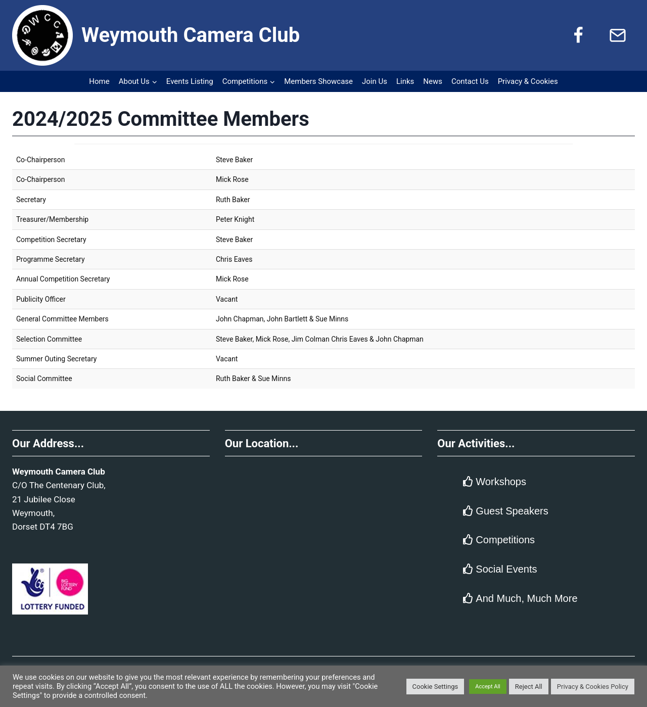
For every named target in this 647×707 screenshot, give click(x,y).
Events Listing (189, 81)
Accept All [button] (487, 686)
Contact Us (470, 81)
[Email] (617, 35)
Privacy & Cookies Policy (592, 686)
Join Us (374, 81)
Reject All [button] (528, 686)
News (432, 81)
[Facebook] (578, 35)
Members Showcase (318, 81)
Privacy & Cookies (528, 81)
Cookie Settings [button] (435, 686)
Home (99, 81)
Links (405, 81)
